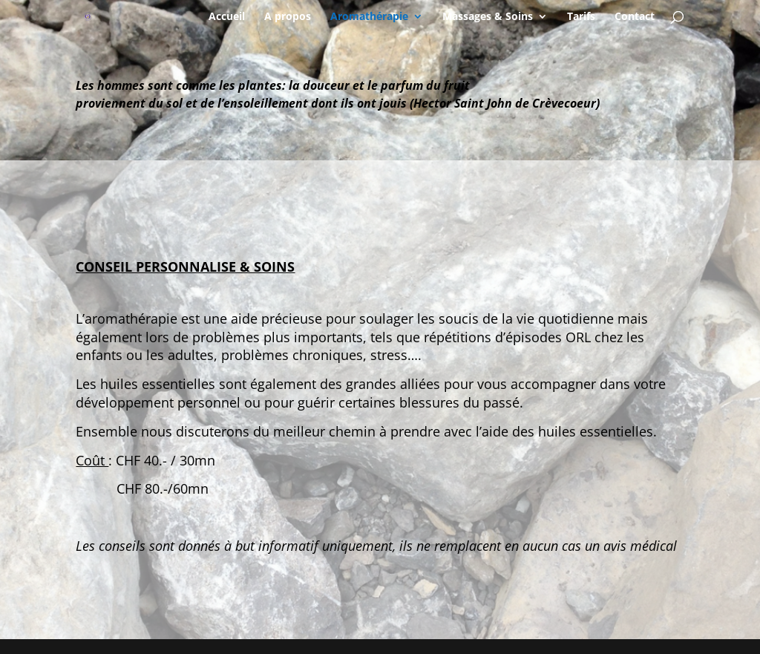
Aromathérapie (369, 17)
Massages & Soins (487, 17)
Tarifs (581, 17)
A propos (287, 17)
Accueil (227, 17)
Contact (635, 17)
